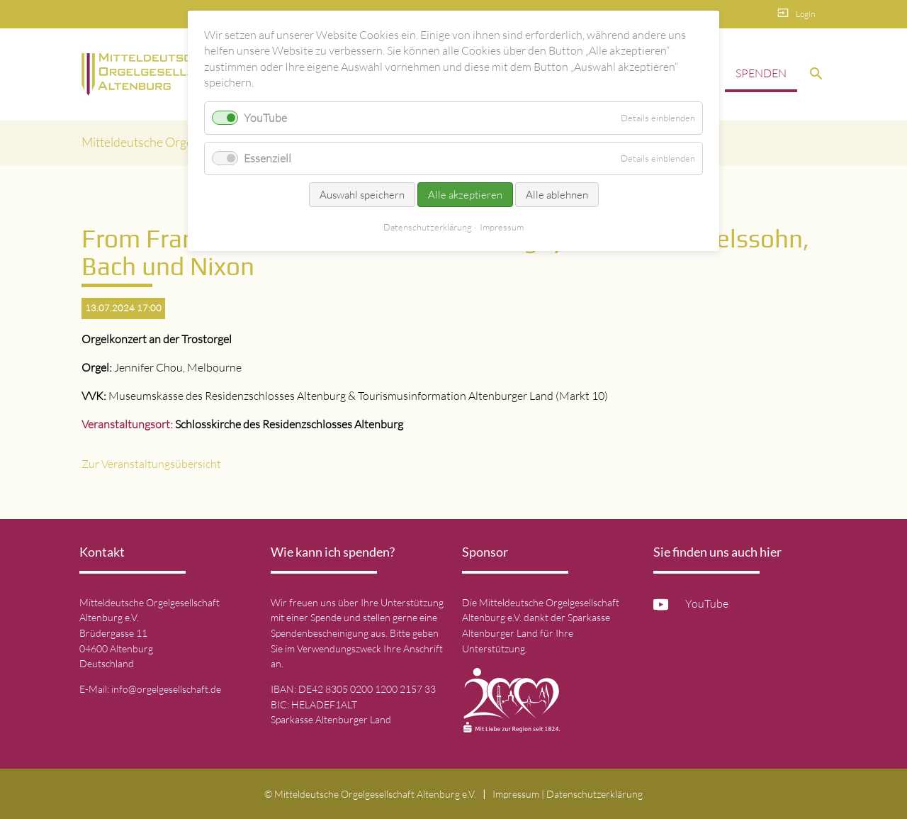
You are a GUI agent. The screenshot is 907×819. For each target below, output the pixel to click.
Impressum (515, 794)
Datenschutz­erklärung (594, 794)
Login (805, 14)
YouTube (706, 603)
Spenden (761, 73)
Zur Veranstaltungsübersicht (151, 464)
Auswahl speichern (362, 194)
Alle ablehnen (557, 194)
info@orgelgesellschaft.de (166, 689)
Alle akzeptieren (465, 194)
